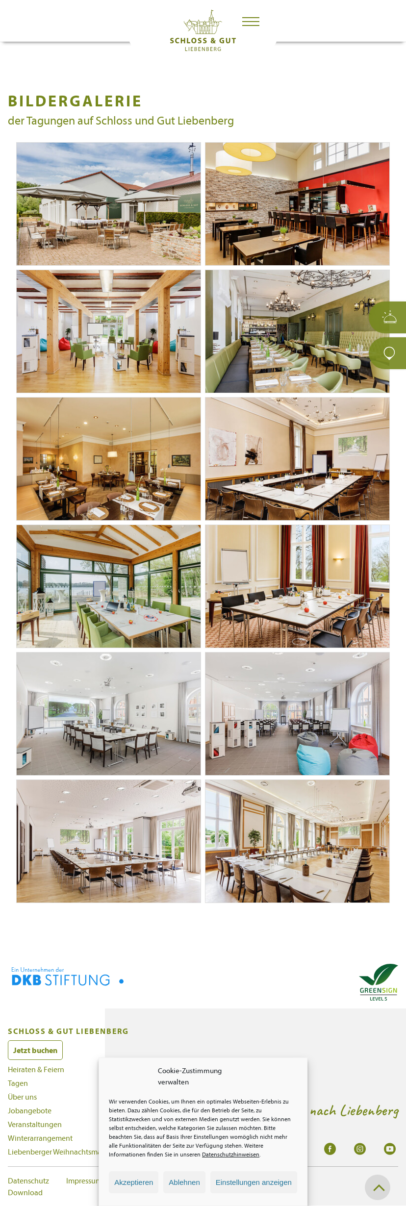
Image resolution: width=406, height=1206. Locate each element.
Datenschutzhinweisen (230, 1154)
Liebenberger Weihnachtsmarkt (59, 1151)
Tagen (18, 1083)
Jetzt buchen (35, 1050)
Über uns (22, 1097)
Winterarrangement (40, 1138)
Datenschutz (28, 1180)
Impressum (84, 1180)
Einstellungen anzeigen (254, 1182)
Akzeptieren (133, 1182)
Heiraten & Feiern (36, 1069)
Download (25, 1192)
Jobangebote (29, 1110)
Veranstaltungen (35, 1124)
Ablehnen (184, 1182)
